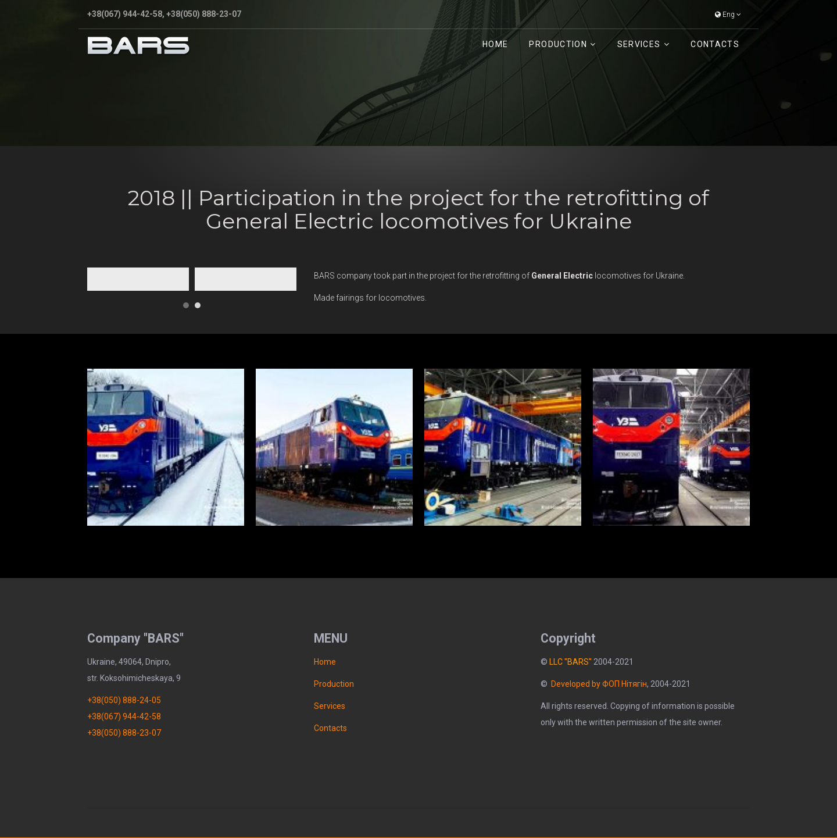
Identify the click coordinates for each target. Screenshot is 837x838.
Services (639, 44)
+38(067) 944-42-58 (124, 14)
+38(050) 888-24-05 (124, 700)
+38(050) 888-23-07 (203, 14)
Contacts (715, 44)
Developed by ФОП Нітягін (599, 684)
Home (495, 44)
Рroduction (558, 44)
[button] (186, 301)
